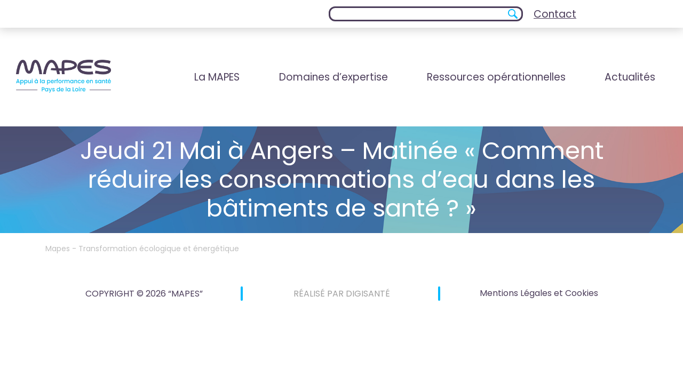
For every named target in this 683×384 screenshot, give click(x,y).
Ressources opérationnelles (496, 77)
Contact (555, 14)
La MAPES (217, 77)
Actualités (630, 77)
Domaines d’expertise (333, 77)
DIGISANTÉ (368, 293)
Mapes (57, 248)
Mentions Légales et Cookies (539, 293)
